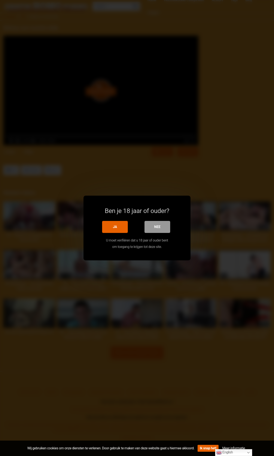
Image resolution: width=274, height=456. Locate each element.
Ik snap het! (208, 448)
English (224, 452)
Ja (115, 227)
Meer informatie (233, 448)
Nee (157, 227)
